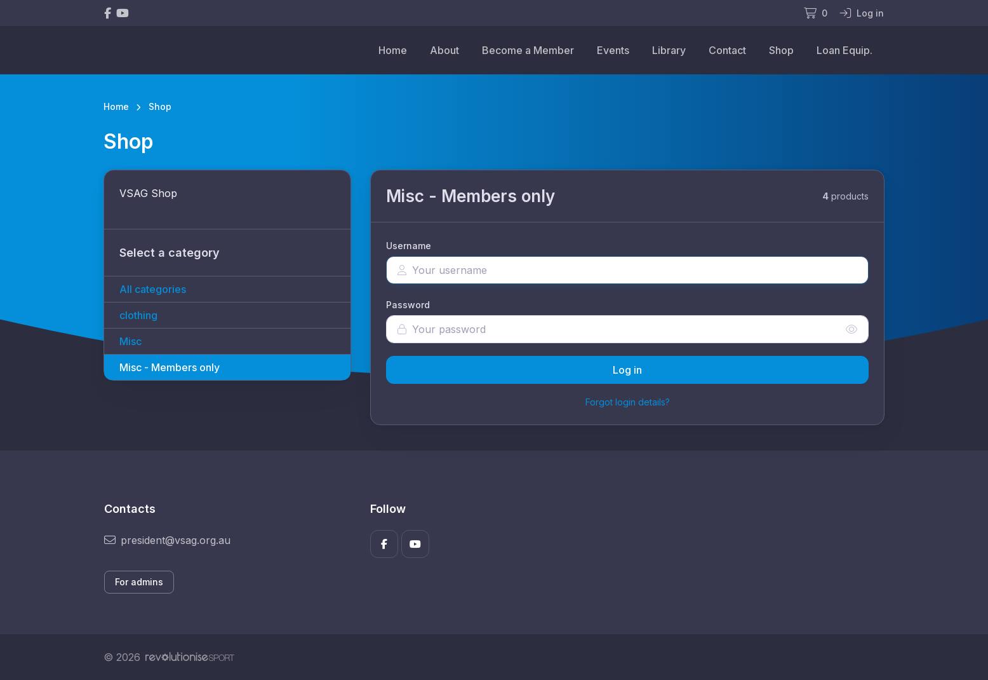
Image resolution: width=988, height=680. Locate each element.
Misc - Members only (169, 367)
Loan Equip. (844, 50)
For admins (139, 581)
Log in (627, 370)
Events (613, 50)
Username (408, 245)
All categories (152, 289)
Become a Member (528, 50)
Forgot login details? (627, 402)
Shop (781, 50)
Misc (130, 341)
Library (669, 50)
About (444, 50)
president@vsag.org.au (167, 540)
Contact (727, 50)
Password (408, 304)
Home (392, 50)
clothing (138, 315)
